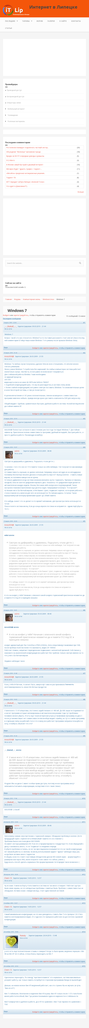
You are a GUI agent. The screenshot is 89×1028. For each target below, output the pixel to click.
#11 (83, 822)
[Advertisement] (44, 57)
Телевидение (13, 115)
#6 (84, 610)
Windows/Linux (48, 299)
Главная (8, 299)
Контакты (76, 21)
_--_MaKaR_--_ (10, 326)
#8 (84, 699)
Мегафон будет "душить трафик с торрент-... (24, 169)
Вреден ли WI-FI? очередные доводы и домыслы (25, 156)
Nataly (23, 935)
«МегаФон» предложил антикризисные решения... (25, 173)
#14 (83, 932)
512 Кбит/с (10, 160)
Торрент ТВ (11, 177)
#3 (84, 418)
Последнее (11, 20)
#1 (84, 322)
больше (81, 192)
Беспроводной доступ (15, 96)
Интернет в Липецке (53, 7)
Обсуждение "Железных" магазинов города (23, 152)
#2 (84, 353)
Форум (40, 21)
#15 (83, 966)
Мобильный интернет (16, 109)
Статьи (8, 28)
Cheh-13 (8, 878)
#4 (84, 447)
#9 (84, 736)
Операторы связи (14, 103)
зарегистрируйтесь (21, 315)
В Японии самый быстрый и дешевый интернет (24, 165)
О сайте (63, 21)
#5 (84, 521)
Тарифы (26, 20)
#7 (84, 673)
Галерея (51, 21)
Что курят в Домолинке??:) (16, 186)
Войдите (6, 315)
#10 (83, 798)
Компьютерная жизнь (31, 299)
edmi (17, 451)
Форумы (17, 299)
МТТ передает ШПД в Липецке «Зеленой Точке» (25, 182)
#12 (83, 874)
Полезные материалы (16, 121)
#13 (83, 903)
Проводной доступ (14, 90)
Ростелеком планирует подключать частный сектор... (27, 147)
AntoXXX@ (9, 356)
